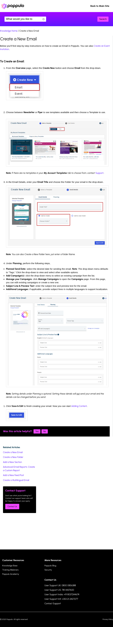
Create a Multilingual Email (16, 480)
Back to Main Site (99, 6)
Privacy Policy (108, 619)
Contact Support (52, 603)
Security (48, 570)
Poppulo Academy (10, 574)
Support (99, 173)
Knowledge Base (9, 565)
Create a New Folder (13, 457)
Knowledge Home (8, 31)
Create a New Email (13, 452)
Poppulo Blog (50, 565)
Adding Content (79, 406)
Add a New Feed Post (13, 475)
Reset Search (43, 19)
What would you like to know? (25, 19)
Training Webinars (10, 570)
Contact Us (12, 506)
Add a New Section (12, 462)
